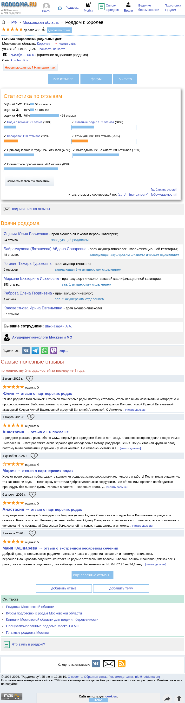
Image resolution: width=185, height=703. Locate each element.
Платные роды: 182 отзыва (94, 122)
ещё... (63, 351)
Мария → (37, 470)
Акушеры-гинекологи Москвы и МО (42, 337)
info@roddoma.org (147, 676)
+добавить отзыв (59, 30)
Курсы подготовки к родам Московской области (44, 613)
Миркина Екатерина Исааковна (31, 278)
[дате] (122, 194)
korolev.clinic (20, 60)
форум (96, 79)
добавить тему (121, 588)
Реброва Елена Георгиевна (28, 293)
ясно (98, 700)
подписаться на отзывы (27, 209)
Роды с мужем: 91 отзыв (24, 122)
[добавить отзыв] (164, 189)
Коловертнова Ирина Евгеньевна (33, 308)
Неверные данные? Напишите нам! (30, 67)
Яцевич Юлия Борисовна (26, 234)
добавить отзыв (64, 588)
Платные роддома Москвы (27, 632)
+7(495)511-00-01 (22, 55)
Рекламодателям (120, 676)
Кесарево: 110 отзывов (23, 136)
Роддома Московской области (30, 607)
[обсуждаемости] (164, 194)
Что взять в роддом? (24, 644)
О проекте (75, 676)
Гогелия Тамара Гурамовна (28, 264)
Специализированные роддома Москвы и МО (42, 626)
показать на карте (52, 49)
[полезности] (138, 194)
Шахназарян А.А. (58, 326)
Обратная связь (95, 676)
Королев (43, 43)
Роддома (72, 7)
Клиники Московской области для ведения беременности (52, 619)
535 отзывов (63, 79)
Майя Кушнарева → (60, 548)
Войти (46, 11)
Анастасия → (35, 431)
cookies (111, 696)
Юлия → (37, 393)
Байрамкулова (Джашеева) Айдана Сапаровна (45, 249)
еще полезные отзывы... (92, 575)
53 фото (125, 79)
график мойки (67, 43)
